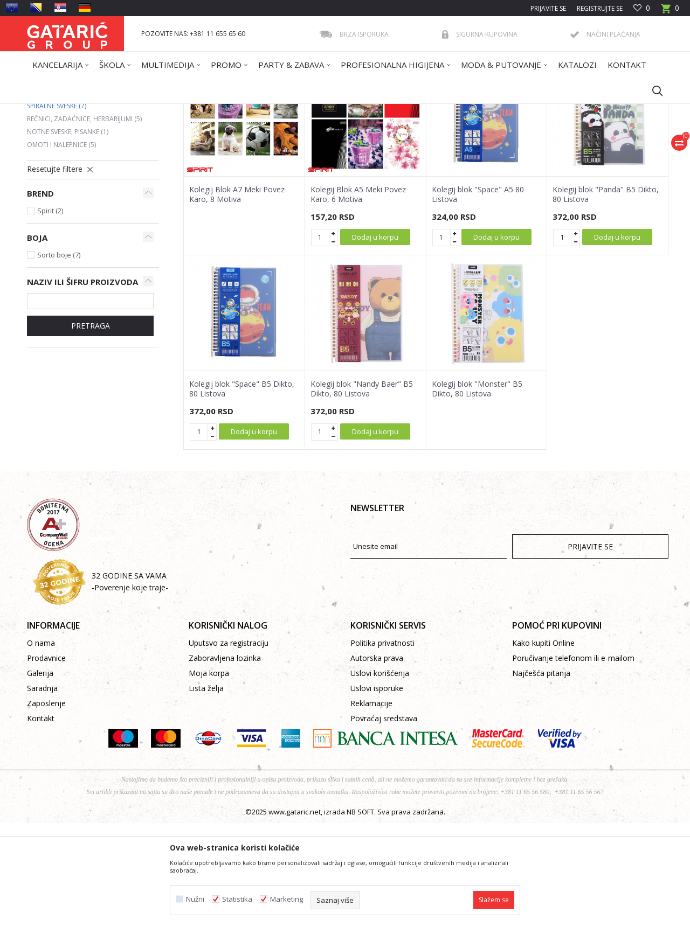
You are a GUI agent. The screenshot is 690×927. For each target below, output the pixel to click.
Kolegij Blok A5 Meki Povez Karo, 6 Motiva (358, 298)
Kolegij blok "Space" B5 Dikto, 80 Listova (241, 493)
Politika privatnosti (382, 747)
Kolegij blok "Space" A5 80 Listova (478, 298)
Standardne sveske (63, 184)
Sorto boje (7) (58, 359)
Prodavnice (46, 762)
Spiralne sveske (56, 209)
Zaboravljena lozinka (225, 762)
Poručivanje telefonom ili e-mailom (573, 762)
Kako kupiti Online (543, 747)
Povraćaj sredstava (383, 822)
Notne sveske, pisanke (67, 235)
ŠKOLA (165, 110)
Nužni (195, 899)
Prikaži (515, 149)
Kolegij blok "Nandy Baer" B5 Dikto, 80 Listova (361, 493)
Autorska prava (376, 762)
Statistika (237, 899)
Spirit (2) (50, 314)
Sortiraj (400, 149)
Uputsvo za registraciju (228, 747)
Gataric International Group (69, 110)
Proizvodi (133, 110)
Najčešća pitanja (541, 777)
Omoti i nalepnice (61, 248)
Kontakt (40, 822)
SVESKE (193, 110)
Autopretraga (350, 149)
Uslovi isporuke (376, 792)
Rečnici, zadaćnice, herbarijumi (84, 222)
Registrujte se (600, 8)
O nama (41, 747)
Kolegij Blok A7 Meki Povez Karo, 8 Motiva (237, 298)
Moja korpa (209, 777)
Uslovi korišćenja (379, 777)
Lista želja (206, 792)
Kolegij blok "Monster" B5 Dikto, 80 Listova (477, 493)
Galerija (40, 777)
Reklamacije (371, 807)
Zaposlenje (46, 807)
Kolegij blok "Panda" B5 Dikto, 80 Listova (606, 298)
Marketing (286, 899)
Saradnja (42, 792)
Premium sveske (58, 196)
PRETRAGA (90, 429)
